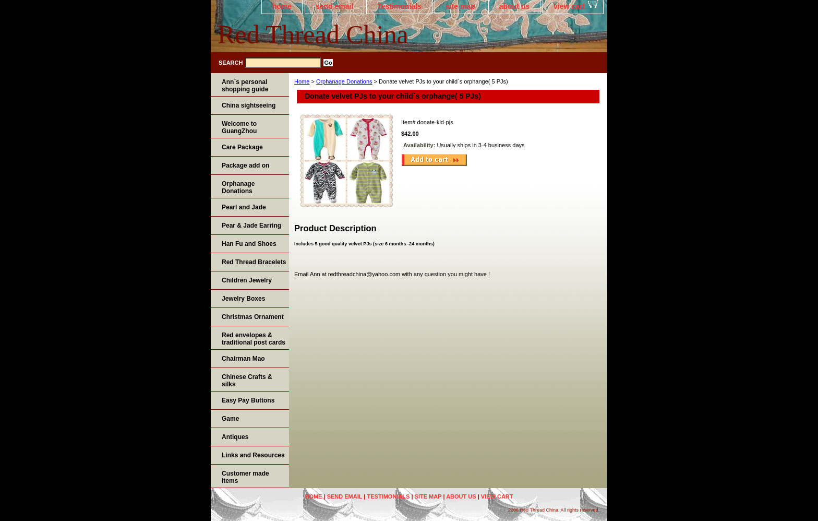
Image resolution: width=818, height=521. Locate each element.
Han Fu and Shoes (249, 243)
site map (460, 6)
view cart (569, 6)
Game (230, 418)
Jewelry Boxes (243, 298)
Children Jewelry (247, 280)
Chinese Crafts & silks (247, 380)
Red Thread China (313, 34)
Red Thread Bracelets (254, 262)
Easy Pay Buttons (248, 400)
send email (334, 6)
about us (514, 6)
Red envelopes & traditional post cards (253, 338)
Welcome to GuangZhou (239, 127)
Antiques (235, 437)
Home (301, 81)
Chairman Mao (243, 358)
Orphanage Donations (344, 81)
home (282, 6)
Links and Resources (253, 455)
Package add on (245, 165)
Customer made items (245, 477)
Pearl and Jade (244, 207)
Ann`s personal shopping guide (245, 85)
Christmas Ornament (253, 317)
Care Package (242, 147)
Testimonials (399, 6)
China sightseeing (248, 105)
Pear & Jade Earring (251, 225)
